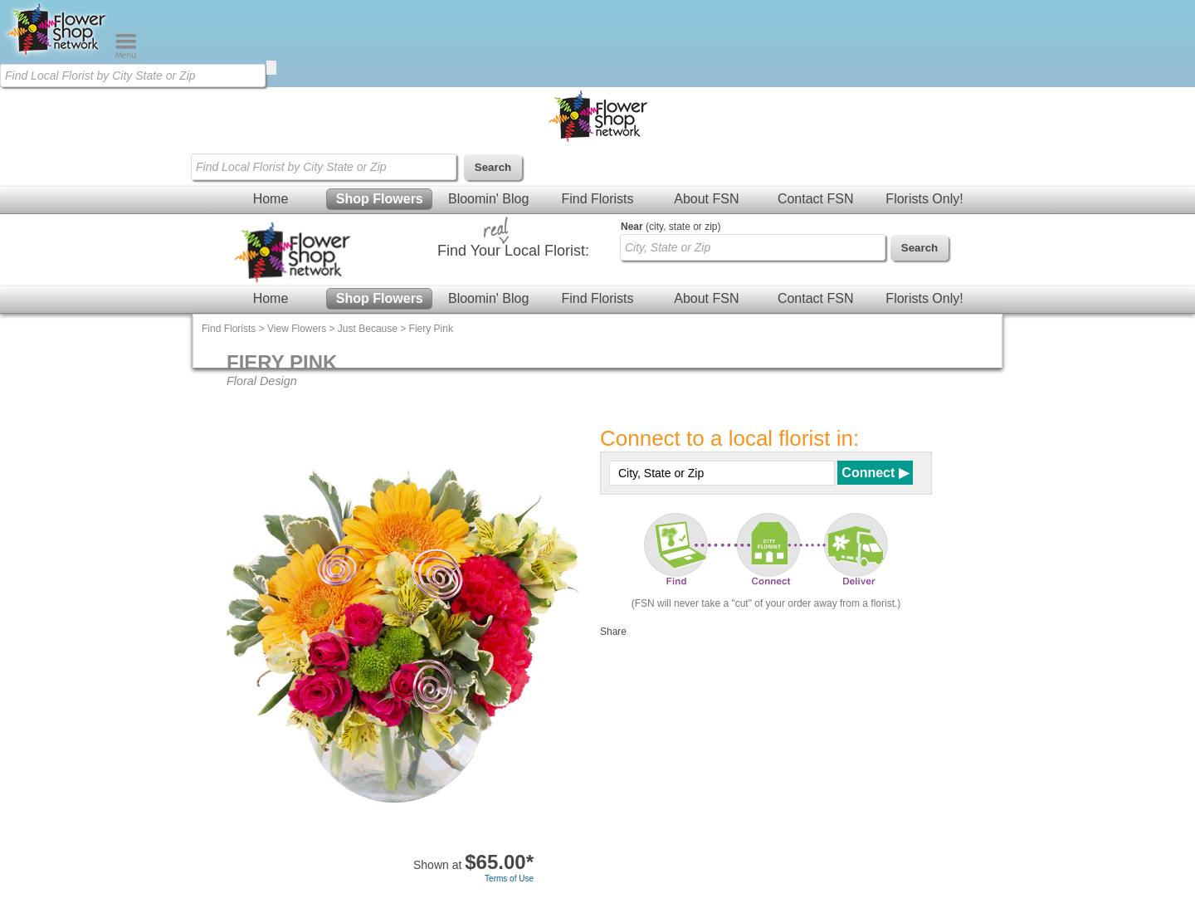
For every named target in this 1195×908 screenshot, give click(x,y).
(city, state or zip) (670, 226)
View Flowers (296, 328)
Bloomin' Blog (488, 199)
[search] (271, 68)
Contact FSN (816, 199)
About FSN (706, 199)
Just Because (368, 328)
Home (271, 199)
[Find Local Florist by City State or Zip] (133, 75)
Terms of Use (509, 878)
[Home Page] (57, 55)
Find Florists (597, 199)
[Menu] (126, 55)
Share (613, 631)
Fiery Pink (431, 328)
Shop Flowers (379, 199)
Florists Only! (924, 199)
